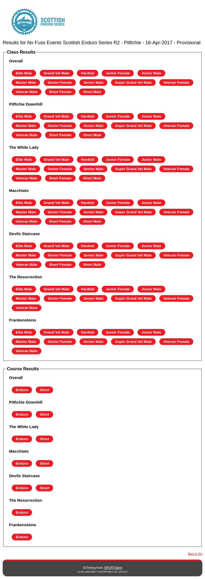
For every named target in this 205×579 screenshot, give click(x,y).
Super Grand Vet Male (133, 83)
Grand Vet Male (56, 73)
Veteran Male (26, 92)
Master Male (26, 83)
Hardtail (87, 73)
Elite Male (24, 73)
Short (44, 390)
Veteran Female (176, 83)
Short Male (92, 92)
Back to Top (195, 553)
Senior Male (93, 83)
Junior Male (151, 73)
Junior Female (118, 73)
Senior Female (60, 83)
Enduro (22, 390)
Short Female (60, 92)
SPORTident (113, 568)
